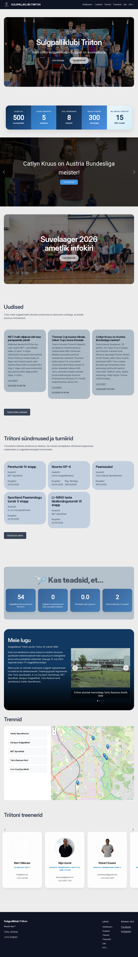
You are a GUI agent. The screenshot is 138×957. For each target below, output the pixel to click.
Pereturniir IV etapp (22, 467)
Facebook (126, 927)
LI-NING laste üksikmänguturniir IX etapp (67, 501)
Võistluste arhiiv (15, 535)
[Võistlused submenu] (92, 4)
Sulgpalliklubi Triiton (25, 4)
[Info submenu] (133, 4)
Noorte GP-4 (61, 467)
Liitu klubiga (58, 60)
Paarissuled (104, 467)
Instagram (126, 931)
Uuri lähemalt (79, 60)
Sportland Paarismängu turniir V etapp (25, 499)
